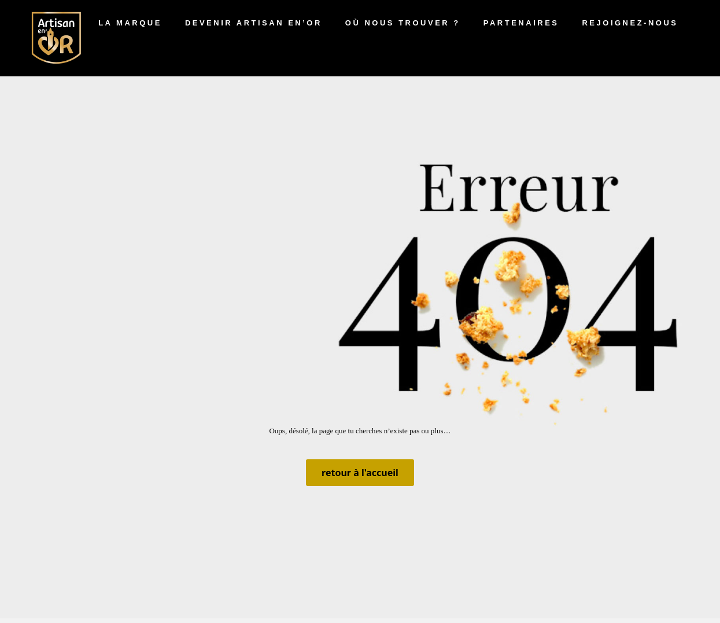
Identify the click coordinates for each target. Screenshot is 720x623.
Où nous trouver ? (402, 23)
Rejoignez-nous (630, 23)
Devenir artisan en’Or (253, 23)
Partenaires (521, 23)
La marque (130, 23)
